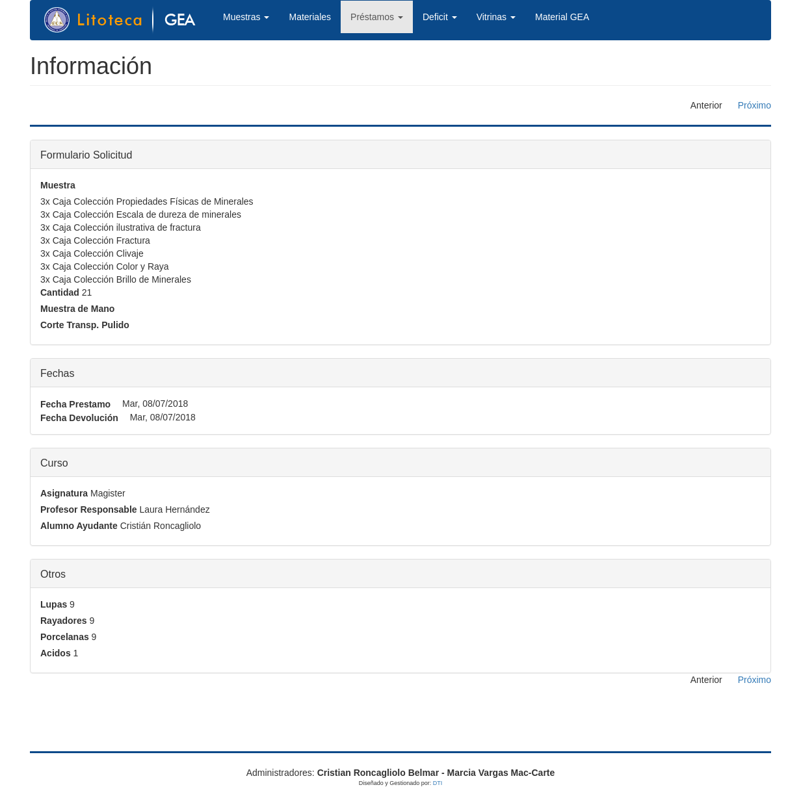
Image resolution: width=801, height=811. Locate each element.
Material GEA (562, 17)
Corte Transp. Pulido (84, 325)
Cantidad (59, 292)
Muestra (57, 185)
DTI (438, 783)
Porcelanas (64, 637)
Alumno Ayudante (79, 526)
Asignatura (64, 493)
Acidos (55, 653)
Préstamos (376, 17)
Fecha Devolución (79, 418)
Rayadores (63, 620)
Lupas (53, 604)
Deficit (440, 17)
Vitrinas (496, 17)
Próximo (754, 105)
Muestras (246, 17)
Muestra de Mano (77, 308)
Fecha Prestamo (75, 404)
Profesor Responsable (88, 509)
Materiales (310, 17)
